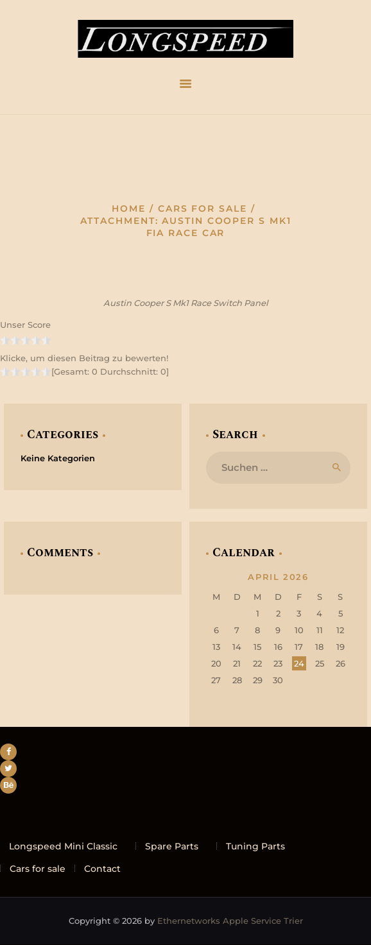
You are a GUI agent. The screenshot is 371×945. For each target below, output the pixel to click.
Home (129, 208)
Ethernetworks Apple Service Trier (230, 920)
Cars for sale (202, 208)
